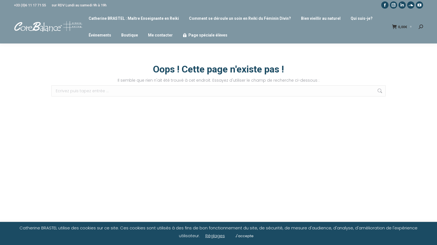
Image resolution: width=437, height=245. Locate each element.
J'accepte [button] (244, 236)
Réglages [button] (215, 236)
